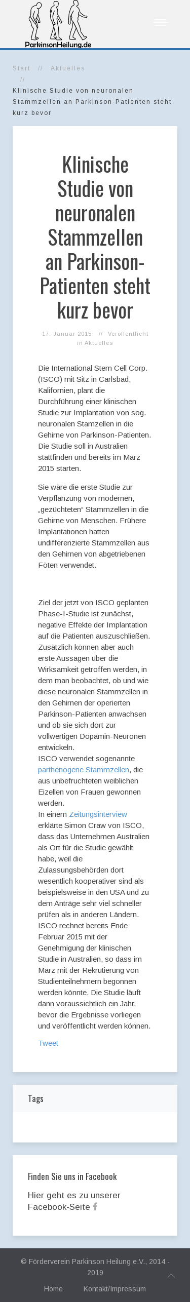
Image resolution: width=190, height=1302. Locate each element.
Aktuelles (68, 68)
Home (53, 1289)
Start (21, 68)
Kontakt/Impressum (115, 1289)
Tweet (48, 1043)
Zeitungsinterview (98, 814)
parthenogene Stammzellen (83, 769)
